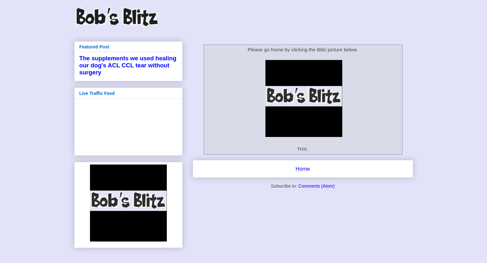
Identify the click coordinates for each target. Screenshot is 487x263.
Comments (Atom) (316, 186)
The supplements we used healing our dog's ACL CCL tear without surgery (127, 65)
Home (303, 169)
